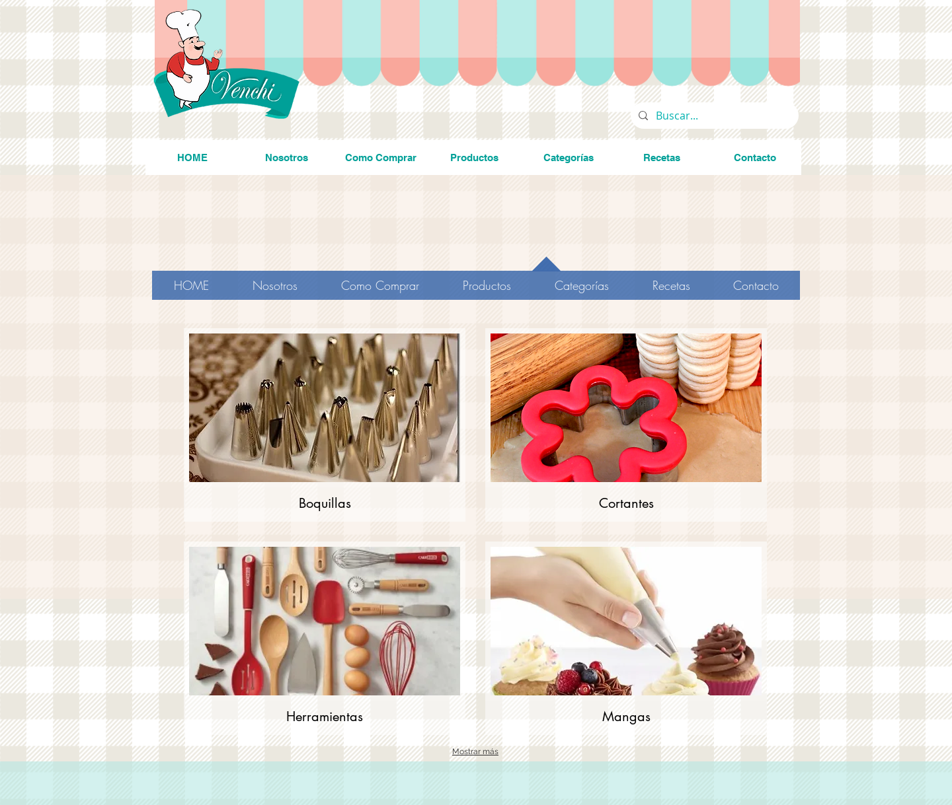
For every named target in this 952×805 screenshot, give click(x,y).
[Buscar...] (713, 115)
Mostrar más (475, 751)
